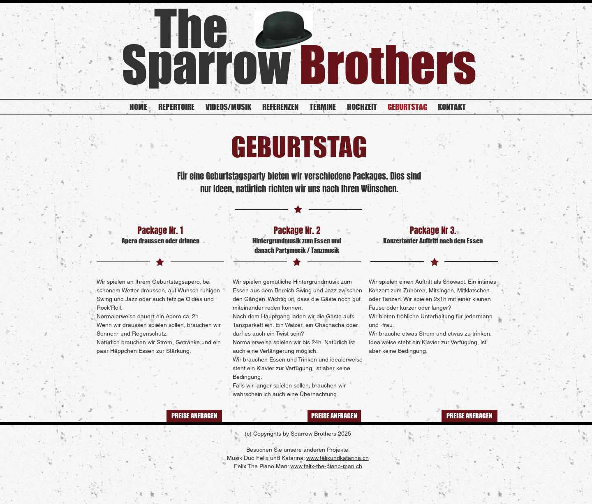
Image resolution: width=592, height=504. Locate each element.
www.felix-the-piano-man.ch (326, 466)
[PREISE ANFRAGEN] (194, 416)
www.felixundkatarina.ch (337, 458)
